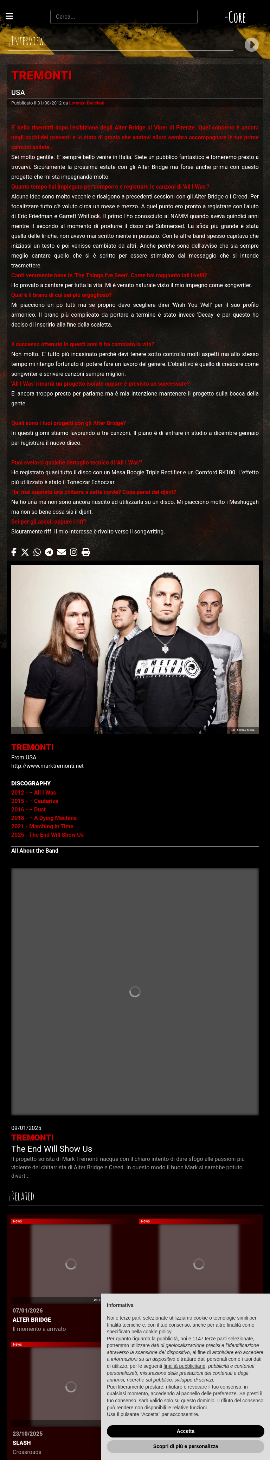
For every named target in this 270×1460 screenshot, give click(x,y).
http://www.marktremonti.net (47, 766)
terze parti (216, 1338)
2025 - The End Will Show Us (47, 835)
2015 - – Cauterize (34, 801)
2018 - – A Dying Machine (44, 818)
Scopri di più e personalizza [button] (185, 1446)
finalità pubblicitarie (184, 1366)
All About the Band (34, 850)
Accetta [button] (186, 1431)
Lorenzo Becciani (86, 103)
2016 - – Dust (28, 809)
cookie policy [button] (157, 1331)
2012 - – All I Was (33, 792)
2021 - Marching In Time (42, 826)
